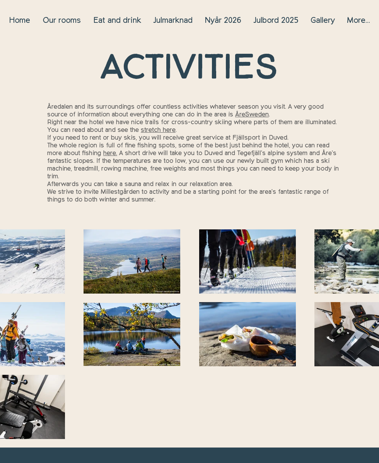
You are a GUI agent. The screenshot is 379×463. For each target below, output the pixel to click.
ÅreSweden (252, 114)
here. (110, 153)
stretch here (158, 130)
